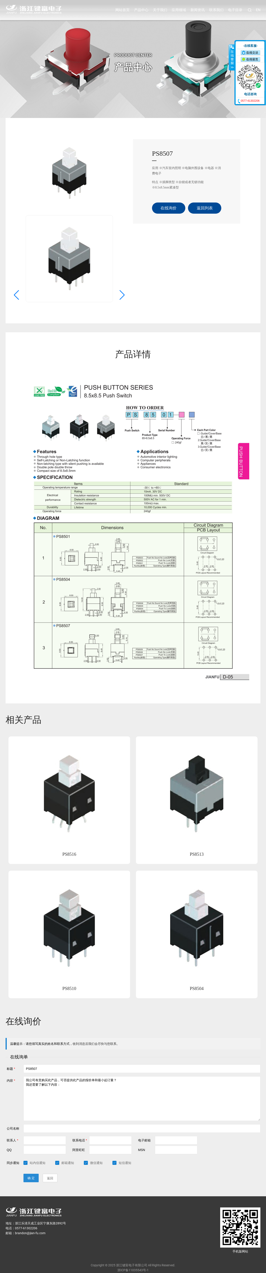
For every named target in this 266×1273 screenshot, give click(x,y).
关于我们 (160, 10)
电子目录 (235, 10)
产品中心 (141, 10)
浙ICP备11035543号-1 (133, 1259)
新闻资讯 (197, 10)
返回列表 (205, 197)
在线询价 (168, 197)
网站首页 (122, 10)
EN (258, 10)
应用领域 (179, 10)
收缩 (232, 57)
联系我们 (216, 10)
